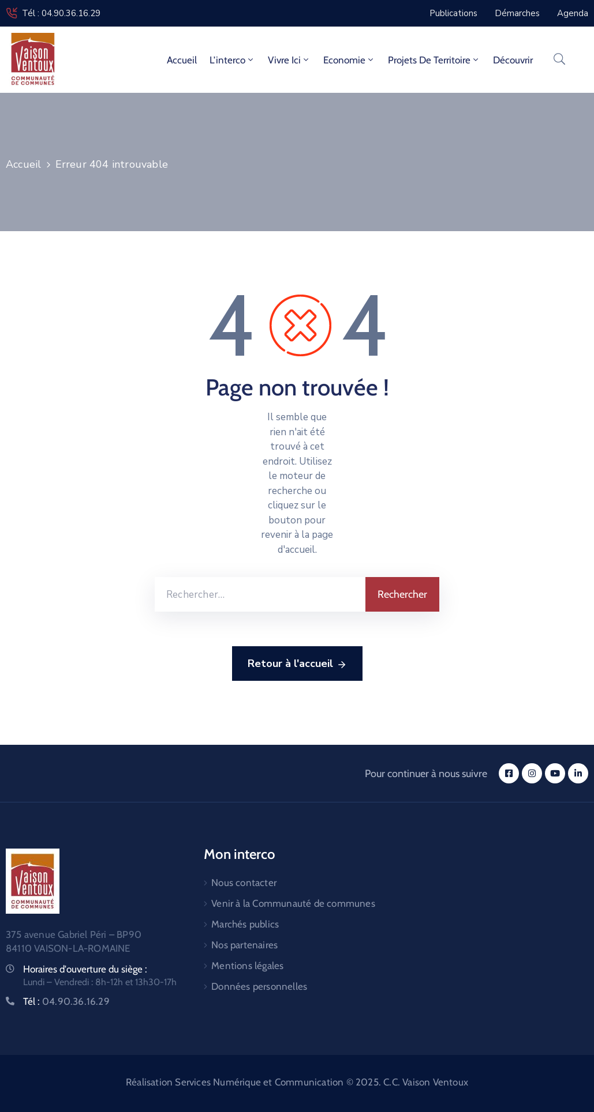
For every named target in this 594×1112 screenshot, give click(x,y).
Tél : (66, 1001)
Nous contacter (244, 882)
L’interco (232, 60)
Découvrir (513, 60)
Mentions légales (247, 965)
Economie (349, 60)
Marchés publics (245, 924)
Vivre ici (289, 60)
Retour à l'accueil (297, 664)
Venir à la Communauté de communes (293, 903)
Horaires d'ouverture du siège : (85, 969)
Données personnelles (259, 986)
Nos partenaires (244, 945)
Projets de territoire (434, 60)
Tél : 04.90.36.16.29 (61, 13)
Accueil (182, 60)
